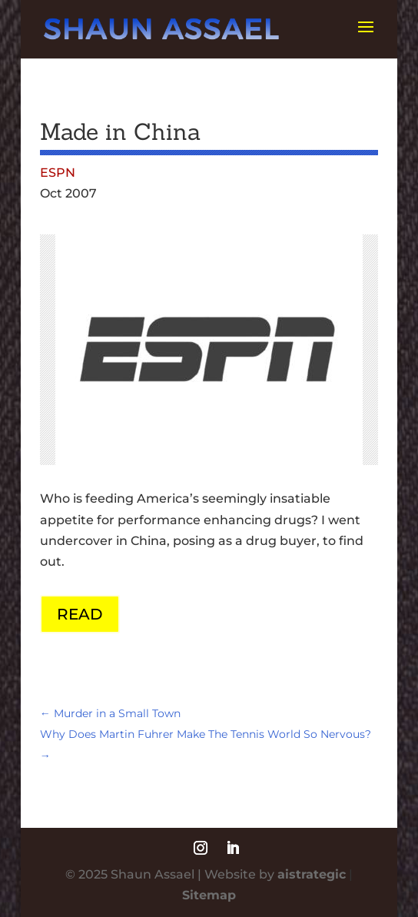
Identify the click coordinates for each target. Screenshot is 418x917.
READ (80, 614)
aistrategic (311, 874)
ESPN (57, 172)
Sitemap (209, 895)
